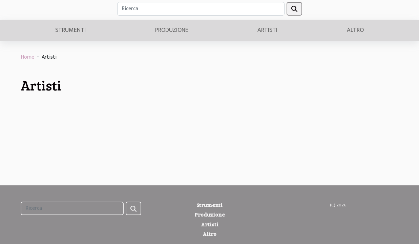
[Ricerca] (201, 9)
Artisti (267, 30)
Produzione (171, 30)
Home (27, 57)
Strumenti (70, 30)
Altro (355, 30)
